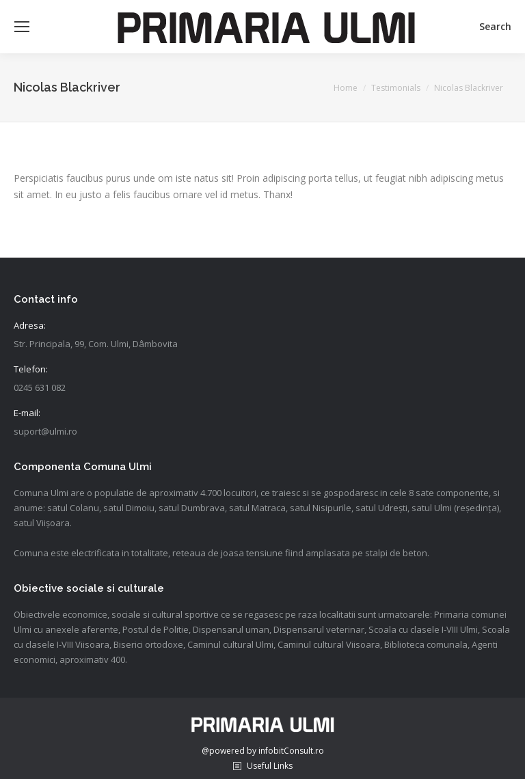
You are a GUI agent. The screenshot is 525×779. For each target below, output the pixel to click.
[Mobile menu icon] (22, 26)
